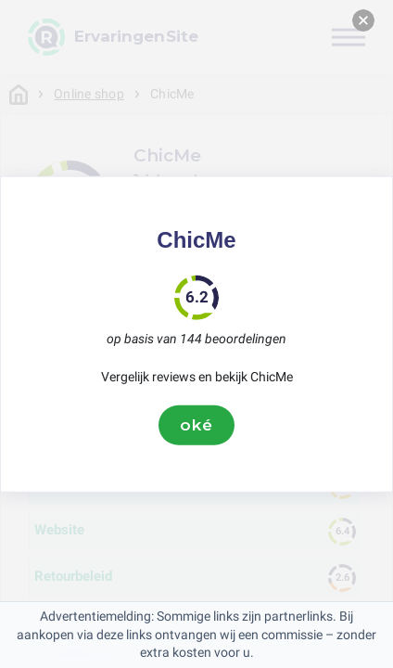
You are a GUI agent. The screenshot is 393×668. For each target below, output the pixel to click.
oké (196, 425)
